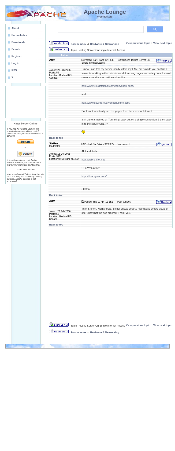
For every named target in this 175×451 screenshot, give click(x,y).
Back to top (56, 137)
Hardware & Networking (104, 44)
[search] (100, 29)
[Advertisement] (25, 101)
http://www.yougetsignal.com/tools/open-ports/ (108, 85)
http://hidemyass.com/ (94, 176)
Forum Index (78, 44)
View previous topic (138, 43)
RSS (14, 70)
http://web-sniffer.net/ (93, 159)
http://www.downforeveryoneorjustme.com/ (106, 102)
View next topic (162, 43)
